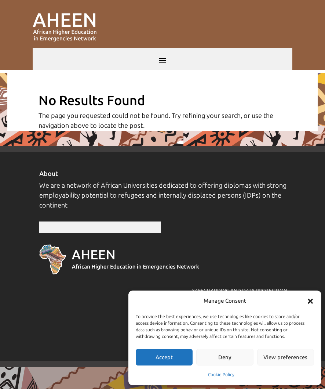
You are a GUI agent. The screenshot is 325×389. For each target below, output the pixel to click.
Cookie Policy (221, 374)
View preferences (285, 357)
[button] (310, 301)
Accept (164, 357)
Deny (224, 357)
